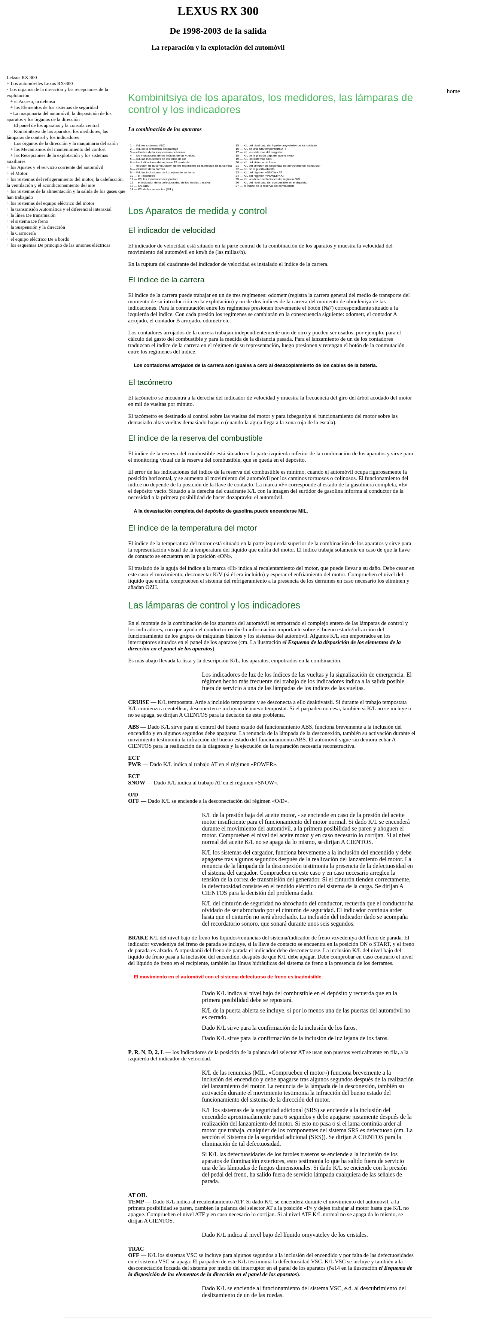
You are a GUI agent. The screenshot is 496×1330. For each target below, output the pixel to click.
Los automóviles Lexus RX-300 (41, 83)
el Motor (18, 173)
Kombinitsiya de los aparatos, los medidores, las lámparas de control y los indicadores (57, 134)
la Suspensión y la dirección (37, 227)
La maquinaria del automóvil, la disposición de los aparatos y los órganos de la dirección (59, 116)
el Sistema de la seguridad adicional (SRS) (272, 1137)
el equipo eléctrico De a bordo (39, 239)
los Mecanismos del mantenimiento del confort (60, 149)
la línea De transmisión (32, 215)
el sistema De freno (29, 221)
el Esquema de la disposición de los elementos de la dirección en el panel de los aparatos (270, 1271)
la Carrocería (23, 233)
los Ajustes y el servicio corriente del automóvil (56, 167)
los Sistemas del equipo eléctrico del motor (52, 203)
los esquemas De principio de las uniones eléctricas (60, 245)
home (453, 91)
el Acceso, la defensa (34, 101)
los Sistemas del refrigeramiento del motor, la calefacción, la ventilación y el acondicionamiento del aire (65, 182)
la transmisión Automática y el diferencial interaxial (61, 209)
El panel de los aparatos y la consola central (56, 125)
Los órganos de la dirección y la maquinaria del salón (66, 143)
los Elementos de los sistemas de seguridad (56, 107)
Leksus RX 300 (22, 77)
